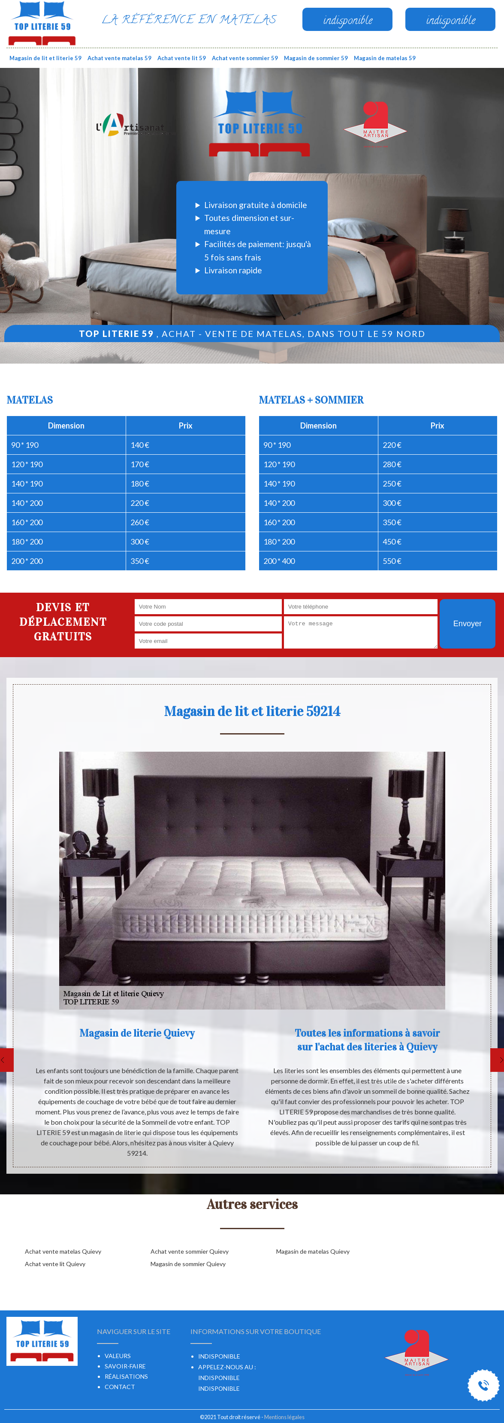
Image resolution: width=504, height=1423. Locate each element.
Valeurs (118, 1355)
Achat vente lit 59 (181, 58)
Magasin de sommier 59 (316, 58)
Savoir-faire (125, 1366)
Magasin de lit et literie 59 (45, 58)
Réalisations (126, 1376)
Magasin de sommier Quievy (188, 1263)
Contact (120, 1386)
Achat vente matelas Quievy (63, 1251)
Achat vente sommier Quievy (190, 1251)
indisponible (219, 1377)
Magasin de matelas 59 (385, 58)
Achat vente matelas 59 (119, 58)
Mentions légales (284, 1417)
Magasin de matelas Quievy (313, 1251)
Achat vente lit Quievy (55, 1263)
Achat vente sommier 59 (245, 58)
